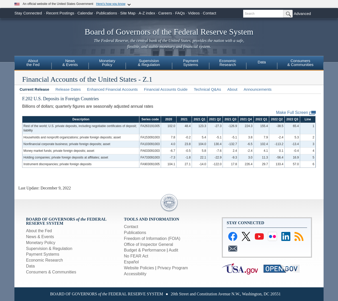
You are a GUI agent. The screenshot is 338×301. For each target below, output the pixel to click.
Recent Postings (60, 13)
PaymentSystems (190, 62)
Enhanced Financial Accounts (112, 89)
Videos (194, 13)
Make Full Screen (296, 113)
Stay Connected (28, 13)
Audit (173, 250)
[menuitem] (33, 63)
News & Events (40, 237)
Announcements (258, 89)
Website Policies (139, 268)
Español (131, 262)
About (232, 89)
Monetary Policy (40, 242)
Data (262, 62)
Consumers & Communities (51, 272)
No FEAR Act (136, 256)
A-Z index (147, 13)
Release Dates (68, 89)
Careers (165, 13)
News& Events (70, 62)
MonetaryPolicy (107, 62)
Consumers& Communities (300, 62)
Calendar (85, 13)
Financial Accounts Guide (166, 89)
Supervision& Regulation (149, 62)
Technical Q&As (207, 89)
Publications (106, 13)
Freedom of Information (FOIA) (152, 238)
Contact (209, 13)
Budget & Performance (145, 250)
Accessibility (135, 274)
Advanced (302, 13)
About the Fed (39, 231)
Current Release (34, 89)
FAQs (180, 13)
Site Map (128, 13)
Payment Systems (42, 254)
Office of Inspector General (148, 244)
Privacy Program (172, 268)
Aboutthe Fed (33, 62)
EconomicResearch (227, 62)
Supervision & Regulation (49, 248)
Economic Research (44, 260)
